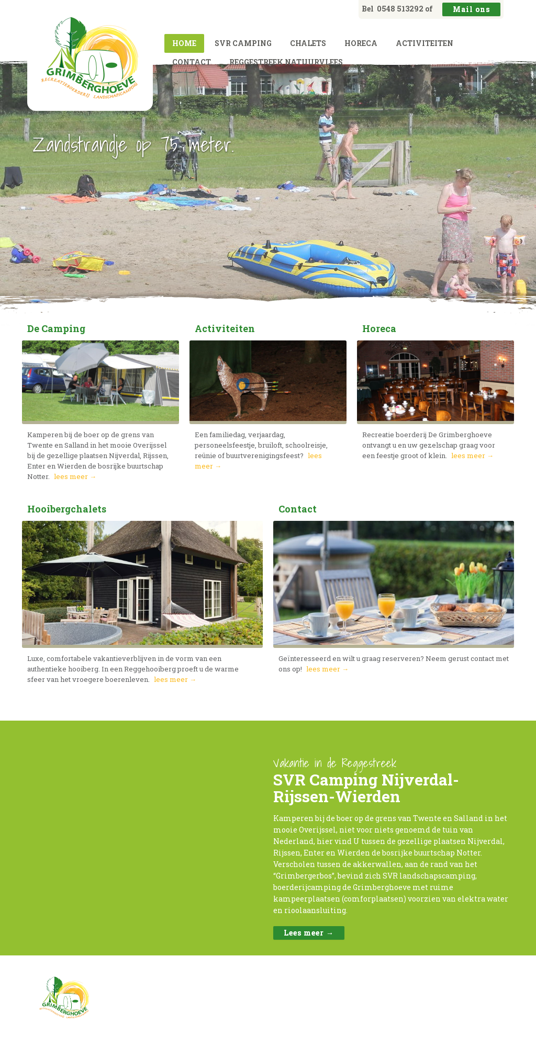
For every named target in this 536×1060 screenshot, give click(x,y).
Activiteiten (424, 43)
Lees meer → (309, 933)
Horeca (360, 43)
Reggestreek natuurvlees (286, 62)
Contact (191, 62)
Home (184, 43)
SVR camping (243, 43)
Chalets (308, 43)
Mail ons (471, 9)
